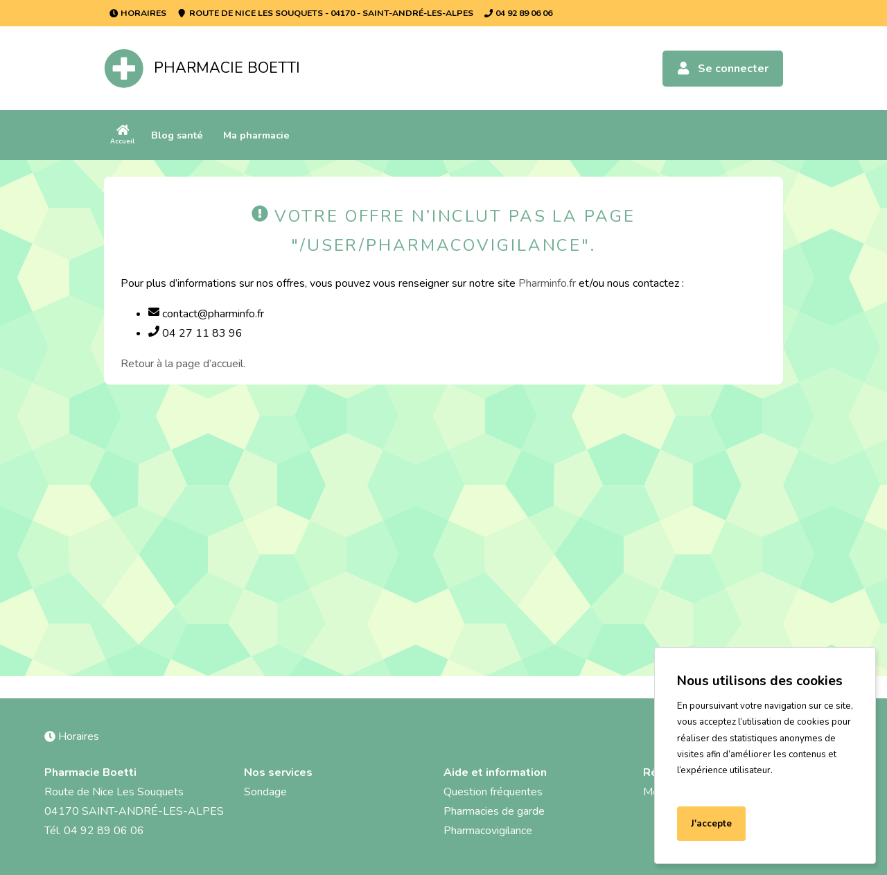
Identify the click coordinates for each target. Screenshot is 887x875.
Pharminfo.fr (547, 283)
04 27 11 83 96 (195, 333)
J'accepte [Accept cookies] (711, 823)
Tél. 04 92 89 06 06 (94, 830)
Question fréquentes (493, 791)
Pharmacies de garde (494, 811)
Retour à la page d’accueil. (183, 363)
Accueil (122, 134)
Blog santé (177, 135)
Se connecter (722, 68)
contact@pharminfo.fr (206, 313)
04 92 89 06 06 (518, 13)
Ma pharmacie (256, 135)
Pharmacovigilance (488, 830)
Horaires (137, 13)
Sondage (265, 791)
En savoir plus (710, 787)
